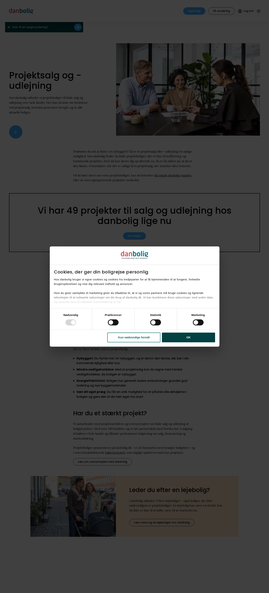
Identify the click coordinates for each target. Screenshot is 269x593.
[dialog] (134, 296)
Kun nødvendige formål (134, 337)
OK (188, 337)
